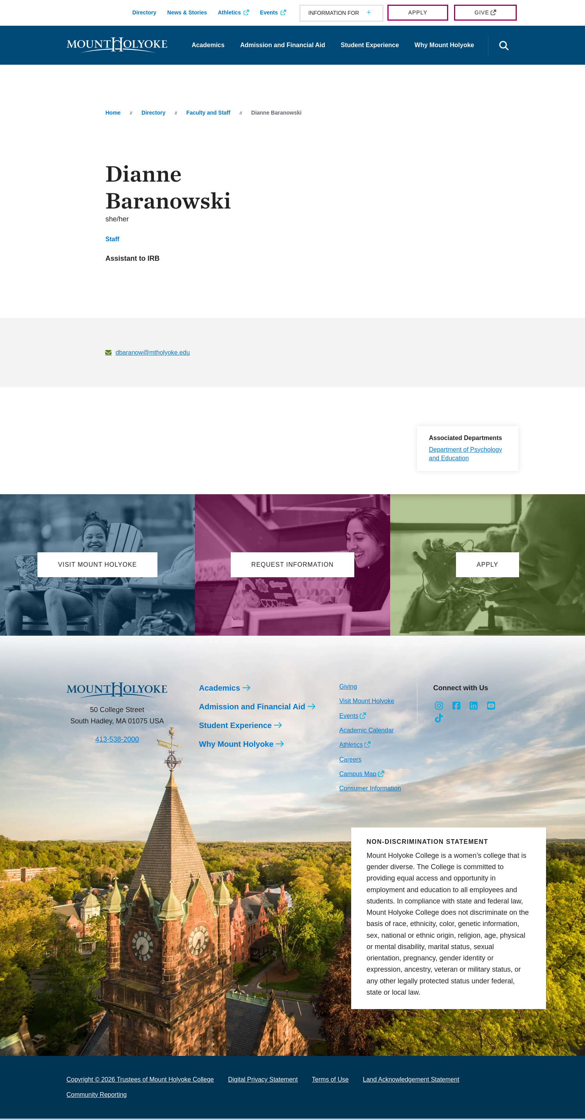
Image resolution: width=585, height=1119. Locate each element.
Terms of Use (330, 1080)
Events (269, 12)
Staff (112, 239)
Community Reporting (97, 1094)
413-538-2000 (117, 740)
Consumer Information (370, 788)
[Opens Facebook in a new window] (456, 706)
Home (112, 113)
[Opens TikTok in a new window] (438, 718)
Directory (144, 12)
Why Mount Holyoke (444, 45)
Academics (208, 45)
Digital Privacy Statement (263, 1080)
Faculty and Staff (208, 113)
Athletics (229, 12)
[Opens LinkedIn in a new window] (473, 706)
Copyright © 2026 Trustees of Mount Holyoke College (140, 1080)
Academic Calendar (366, 730)
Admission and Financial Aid (282, 45)
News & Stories (187, 12)
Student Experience (370, 45)
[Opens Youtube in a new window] (491, 706)
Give (482, 12)
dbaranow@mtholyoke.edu (152, 352)
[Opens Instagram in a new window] (438, 706)
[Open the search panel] (504, 46)
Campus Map (357, 774)
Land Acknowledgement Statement (411, 1080)
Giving (348, 686)
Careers (350, 759)
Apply (417, 12)
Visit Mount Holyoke (366, 701)
